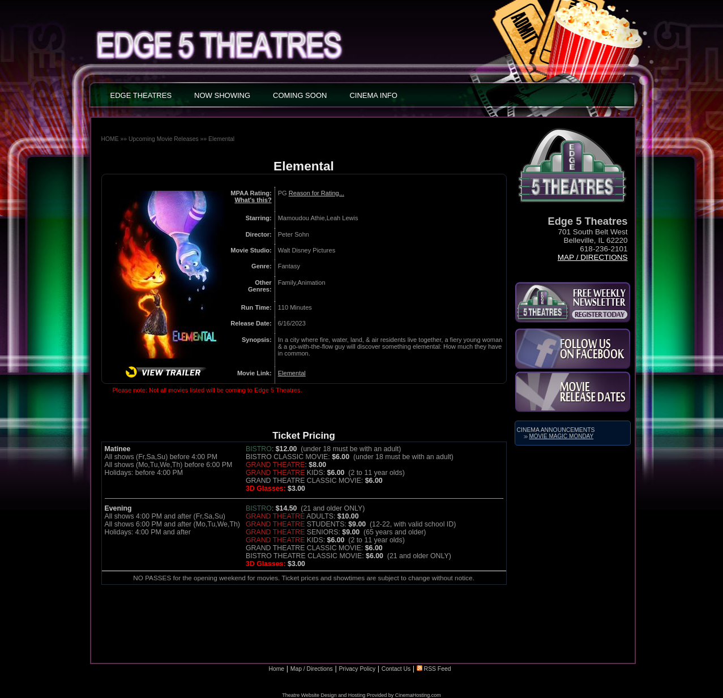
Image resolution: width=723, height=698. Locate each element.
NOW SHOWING (222, 95)
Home (276, 669)
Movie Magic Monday (561, 436)
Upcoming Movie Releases (164, 139)
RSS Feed (434, 669)
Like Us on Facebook (572, 348)
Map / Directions (593, 257)
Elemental (221, 139)
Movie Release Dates (572, 391)
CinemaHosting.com (418, 695)
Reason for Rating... (316, 193)
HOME (110, 139)
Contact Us (396, 669)
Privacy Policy (357, 669)
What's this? (252, 199)
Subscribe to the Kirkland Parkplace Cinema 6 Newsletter (572, 302)
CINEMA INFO (373, 95)
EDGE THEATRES (141, 95)
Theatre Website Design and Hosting (323, 695)
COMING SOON (300, 95)
